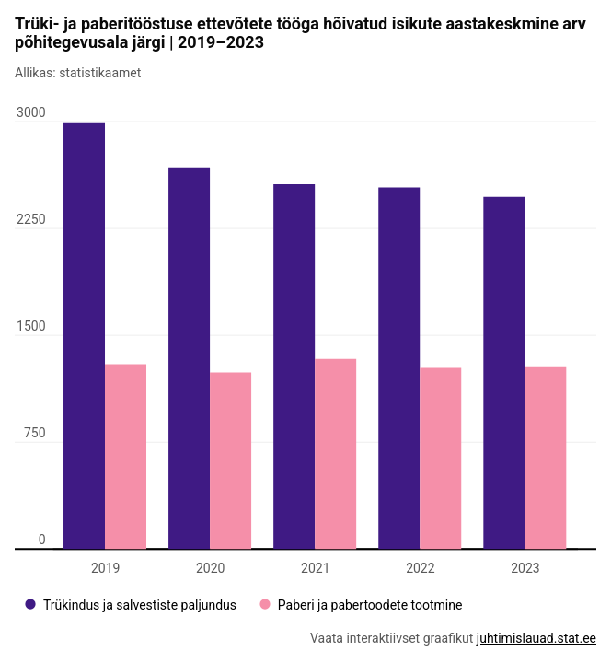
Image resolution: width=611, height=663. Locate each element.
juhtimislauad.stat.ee (536, 638)
